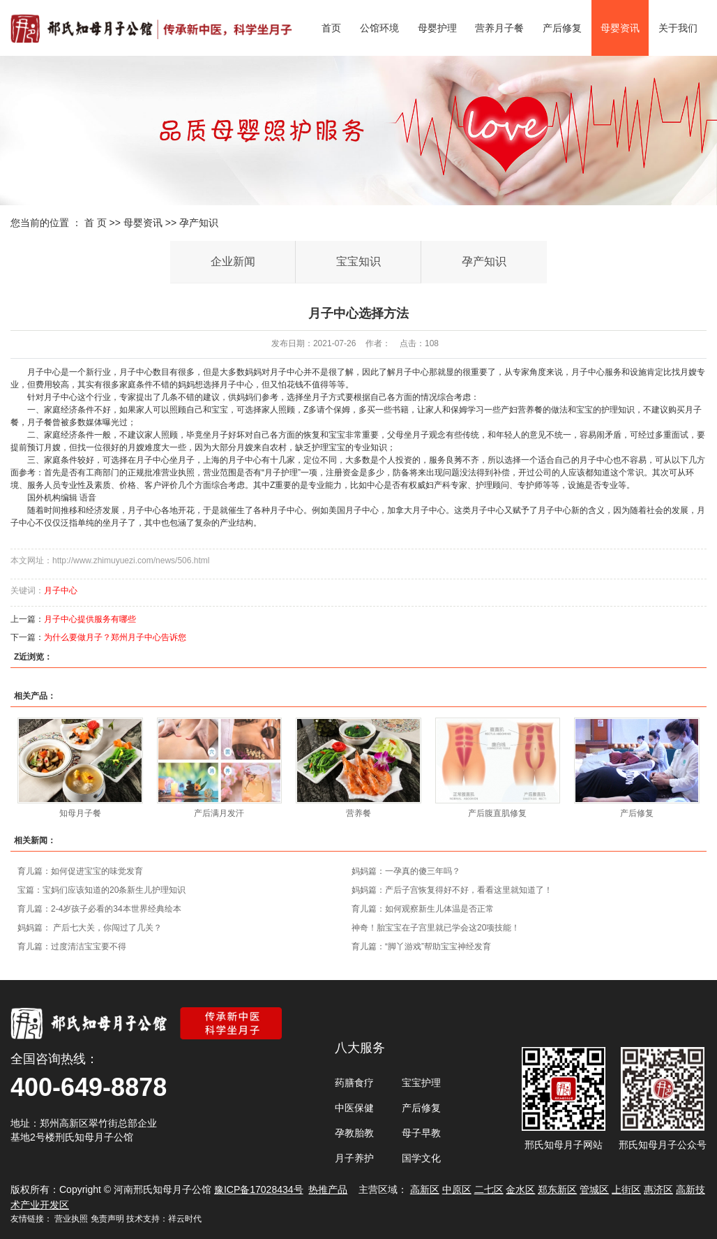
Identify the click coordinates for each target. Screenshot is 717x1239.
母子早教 (421, 1132)
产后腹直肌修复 (497, 813)
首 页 (95, 222)
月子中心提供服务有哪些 (90, 619)
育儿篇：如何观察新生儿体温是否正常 (423, 909)
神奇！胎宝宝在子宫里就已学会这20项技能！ (436, 928)
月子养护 (354, 1158)
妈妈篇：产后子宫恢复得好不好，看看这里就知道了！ (452, 890)
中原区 (456, 1189)
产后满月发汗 (219, 813)
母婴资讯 (620, 28)
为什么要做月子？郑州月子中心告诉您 (115, 637)
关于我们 (677, 28)
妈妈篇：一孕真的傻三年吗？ (406, 871)
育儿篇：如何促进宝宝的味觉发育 (80, 871)
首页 (331, 28)
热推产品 (327, 1189)
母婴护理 (437, 28)
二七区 (489, 1189)
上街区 (626, 1189)
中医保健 (354, 1107)
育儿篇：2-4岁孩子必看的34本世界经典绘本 (99, 909)
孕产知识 (198, 222)
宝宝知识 (358, 261)
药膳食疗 (354, 1082)
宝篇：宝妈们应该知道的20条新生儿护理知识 (101, 890)
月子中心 (60, 590)
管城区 (594, 1189)
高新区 (424, 1189)
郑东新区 (557, 1189)
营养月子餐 (499, 28)
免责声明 (107, 1219)
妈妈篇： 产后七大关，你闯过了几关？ (89, 928)
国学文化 (421, 1158)
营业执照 (71, 1219)
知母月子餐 (80, 813)
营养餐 (358, 813)
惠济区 (658, 1189)
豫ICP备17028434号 (258, 1189)
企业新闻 (233, 261)
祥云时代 (185, 1219)
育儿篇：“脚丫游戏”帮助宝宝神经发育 (421, 946)
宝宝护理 (421, 1082)
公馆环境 (379, 28)
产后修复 (562, 28)
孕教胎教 (354, 1132)
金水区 (520, 1189)
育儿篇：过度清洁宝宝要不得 (71, 946)
